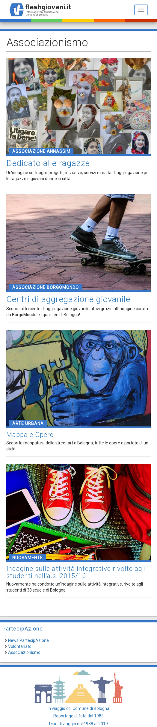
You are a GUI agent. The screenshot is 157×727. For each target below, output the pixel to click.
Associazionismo (24, 652)
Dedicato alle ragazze (48, 163)
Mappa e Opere (30, 434)
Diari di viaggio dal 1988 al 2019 (78, 723)
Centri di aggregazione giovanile (68, 299)
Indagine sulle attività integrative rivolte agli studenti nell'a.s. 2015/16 (76, 572)
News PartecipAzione (28, 640)
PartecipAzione (22, 628)
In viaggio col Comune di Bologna (78, 708)
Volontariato (19, 646)
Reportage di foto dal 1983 (78, 716)
